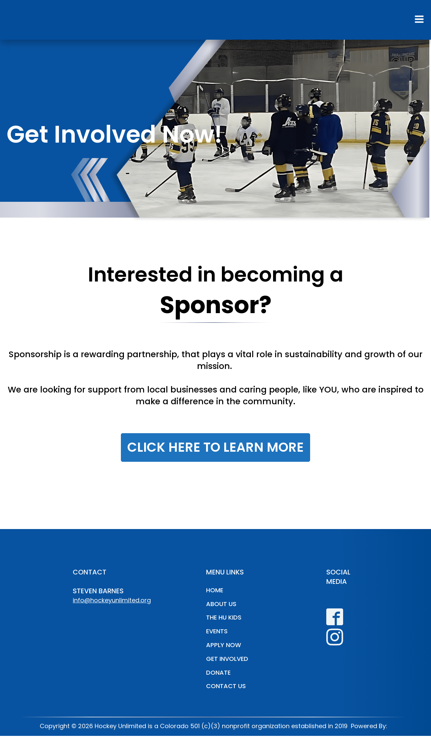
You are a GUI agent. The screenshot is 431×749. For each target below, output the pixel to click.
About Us (221, 604)
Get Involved (227, 658)
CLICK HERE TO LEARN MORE (215, 447)
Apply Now (223, 645)
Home (214, 590)
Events (217, 631)
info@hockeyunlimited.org (112, 600)
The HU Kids (223, 617)
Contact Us (226, 686)
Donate (218, 672)
